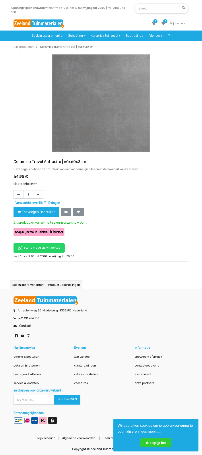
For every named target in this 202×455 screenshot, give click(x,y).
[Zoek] (183, 8)
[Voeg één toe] (38, 194)
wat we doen (82, 356)
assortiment (143, 374)
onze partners (144, 383)
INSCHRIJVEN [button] (67, 399)
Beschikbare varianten (28, 284)
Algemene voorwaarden (78, 438)
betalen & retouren (27, 365)
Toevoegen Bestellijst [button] (36, 212)
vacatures (81, 383)
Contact (25, 326)
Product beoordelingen (64, 284)
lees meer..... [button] (150, 431)
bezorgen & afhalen (27, 374)
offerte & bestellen (27, 356)
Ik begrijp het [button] (156, 443)
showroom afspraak (148, 356)
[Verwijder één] (18, 194)
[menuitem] (47, 36)
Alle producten (24, 46)
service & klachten (26, 383)
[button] (169, 35)
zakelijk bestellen (86, 374)
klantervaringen (85, 365)
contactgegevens (147, 365)
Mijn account (46, 438)
